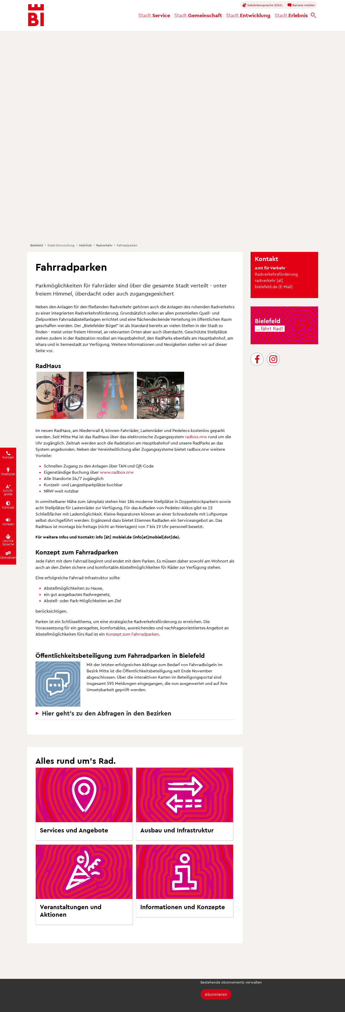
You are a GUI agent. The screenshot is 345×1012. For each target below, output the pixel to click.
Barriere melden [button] (301, 5)
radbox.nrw (196, 436)
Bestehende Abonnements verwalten (231, 982)
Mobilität (85, 245)
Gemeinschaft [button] (198, 15)
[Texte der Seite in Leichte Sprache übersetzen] (8, 539)
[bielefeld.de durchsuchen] (313, 15)
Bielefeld (36, 245)
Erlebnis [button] (291, 15)
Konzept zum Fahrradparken (132, 633)
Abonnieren (216, 994)
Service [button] (154, 15)
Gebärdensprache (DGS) (262, 5)
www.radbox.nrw (117, 472)
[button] (60, 395)
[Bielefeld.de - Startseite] (36, 15)
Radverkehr (104, 245)
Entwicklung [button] (248, 15)
